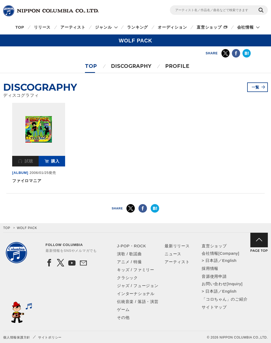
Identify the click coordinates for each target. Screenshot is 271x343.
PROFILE (177, 66)
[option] (38, 144)
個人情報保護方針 (16, 337)
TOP (19, 27)
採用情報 (210, 268)
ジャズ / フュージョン (138, 285)
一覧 (256, 87)
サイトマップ (214, 307)
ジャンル (103, 27)
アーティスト (72, 27)
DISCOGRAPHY (131, 66)
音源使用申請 (214, 276)
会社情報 (245, 27)
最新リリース (177, 246)
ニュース (173, 254)
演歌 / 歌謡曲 (129, 254)
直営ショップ (209, 27)
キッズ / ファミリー (135, 269)
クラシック (127, 277)
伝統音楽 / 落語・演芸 (138, 301)
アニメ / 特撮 (129, 262)
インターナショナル (136, 293)
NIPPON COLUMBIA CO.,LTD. (50, 10)
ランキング (137, 27)
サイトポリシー (50, 337)
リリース (42, 27)
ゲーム (123, 309)
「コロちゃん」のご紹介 (224, 299)
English (229, 260)
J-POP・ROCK (131, 246)
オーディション (172, 27)
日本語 (211, 260)
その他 (123, 317)
